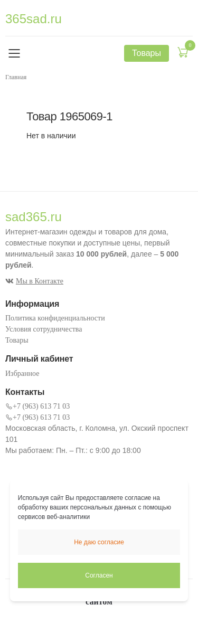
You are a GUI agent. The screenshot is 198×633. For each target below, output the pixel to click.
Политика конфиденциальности (55, 318)
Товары (17, 340)
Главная (15, 77)
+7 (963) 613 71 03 (37, 406)
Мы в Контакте (34, 281)
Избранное (22, 373)
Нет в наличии (51, 135)
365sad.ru (33, 19)
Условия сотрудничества (43, 329)
